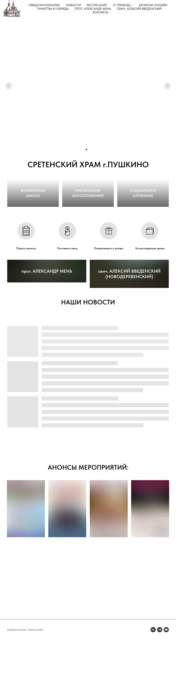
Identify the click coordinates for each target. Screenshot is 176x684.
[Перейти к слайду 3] (89, 149)
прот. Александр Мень (92, 8)
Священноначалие (44, 5)
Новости (73, 5)
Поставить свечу (67, 271)
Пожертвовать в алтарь (108, 271)
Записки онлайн (153, 5)
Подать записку (26, 271)
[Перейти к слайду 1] (83, 149)
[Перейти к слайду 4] (92, 149)
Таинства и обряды (53, 8)
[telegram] (159, 673)
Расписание (97, 5)
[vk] (153, 673)
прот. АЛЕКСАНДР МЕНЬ (46, 320)
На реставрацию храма (149, 271)
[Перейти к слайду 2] (86, 149)
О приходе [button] (122, 5)
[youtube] (166, 673)
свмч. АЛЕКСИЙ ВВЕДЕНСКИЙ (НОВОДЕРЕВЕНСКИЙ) (129, 317)
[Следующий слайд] (167, 86)
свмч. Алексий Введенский (139, 8)
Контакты (100, 12)
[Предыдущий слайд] (8, 86)
